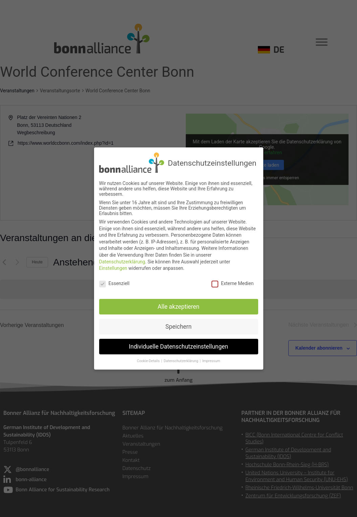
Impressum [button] (211, 361)
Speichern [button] (178, 326)
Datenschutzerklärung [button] (181, 361)
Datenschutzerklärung (122, 261)
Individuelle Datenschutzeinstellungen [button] (178, 346)
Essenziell (114, 283)
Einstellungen (113, 268)
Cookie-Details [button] (149, 361)
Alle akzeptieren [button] (179, 306)
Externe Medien (232, 283)
